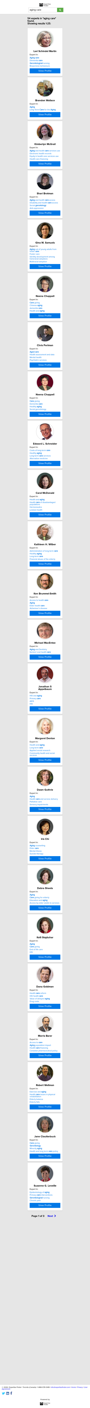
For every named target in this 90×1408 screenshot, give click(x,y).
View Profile (45, 77)
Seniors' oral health (40, 735)
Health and (37, 348)
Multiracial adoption (38, 297)
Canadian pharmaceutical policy (43, 1188)
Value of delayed (40, 1129)
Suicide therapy (36, 964)
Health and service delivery (44, 903)
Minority (36, 1297)
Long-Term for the (43, 119)
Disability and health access (44, 231)
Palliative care (36, 906)
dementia (36, 346)
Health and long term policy (44, 1300)
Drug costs (34, 1132)
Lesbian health (36, 574)
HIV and (36, 788)
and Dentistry (38, 732)
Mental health (35, 402)
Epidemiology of (39, 1348)
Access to (36, 1180)
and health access (42, 228)
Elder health (37, 682)
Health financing (39, 1185)
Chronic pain (35, 1356)
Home (73, 1387)
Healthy (36, 458)
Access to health (39, 676)
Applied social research (40, 850)
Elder (34, 959)
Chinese (36, 343)
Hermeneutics (36, 572)
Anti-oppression (37, 236)
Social (38, 234)
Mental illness (36, 962)
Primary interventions (41, 1351)
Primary (35, 791)
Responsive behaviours (40, 69)
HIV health (36, 1127)
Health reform (38, 1124)
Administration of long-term (44, 620)
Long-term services (40, 514)
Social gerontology (38, 460)
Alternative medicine (39, 516)
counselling (37, 956)
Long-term (36, 626)
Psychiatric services (38, 404)
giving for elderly (39, 1015)
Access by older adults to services (44, 1020)
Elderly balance (36, 1244)
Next (52, 1376)
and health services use (45, 172)
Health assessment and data (42, 399)
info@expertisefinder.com (60, 1387)
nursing (40, 66)
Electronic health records (40, 175)
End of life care (36, 1073)
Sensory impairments (39, 908)
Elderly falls (35, 1246)
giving (35, 340)
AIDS (32, 794)
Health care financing (39, 180)
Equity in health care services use (44, 178)
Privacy (80, 1387)
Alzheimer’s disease (38, 684)
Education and (38, 1017)
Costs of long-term (40, 508)
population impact (40, 1183)
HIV (31, 796)
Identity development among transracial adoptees (42, 293)
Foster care (35, 289)
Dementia (36, 63)
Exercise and (38, 1236)
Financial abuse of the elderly (42, 628)
